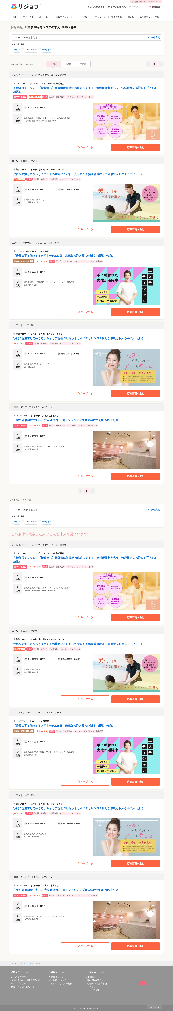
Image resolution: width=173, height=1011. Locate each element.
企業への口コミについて (23, 987)
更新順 (83, 64)
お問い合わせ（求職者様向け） (26, 980)
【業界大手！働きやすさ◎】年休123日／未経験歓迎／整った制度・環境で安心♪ (63, 255)
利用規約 (90, 977)
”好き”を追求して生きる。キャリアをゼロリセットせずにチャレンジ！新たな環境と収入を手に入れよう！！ (81, 338)
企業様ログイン (155, 2)
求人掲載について (138, 2)
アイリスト (28, 17)
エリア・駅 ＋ (31, 50)
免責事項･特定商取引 (96, 983)
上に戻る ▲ (154, 1007)
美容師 (14, 17)
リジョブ (14, 963)
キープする (85, 147)
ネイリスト (44, 17)
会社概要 (90, 987)
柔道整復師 (116, 17)
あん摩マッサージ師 (149, 17)
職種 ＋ (17, 50)
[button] (86, 105)
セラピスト (83, 17)
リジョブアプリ (18, 983)
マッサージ (100, 17)
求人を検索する (96, 6)
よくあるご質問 (18, 977)
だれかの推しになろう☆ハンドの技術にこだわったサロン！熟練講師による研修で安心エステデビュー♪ (77, 174)
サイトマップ (92, 990)
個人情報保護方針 (95, 980)
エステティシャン (64, 17)
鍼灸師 (131, 17)
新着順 (68, 64)
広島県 (30, 963)
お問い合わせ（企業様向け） (63, 983)
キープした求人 (117, 6)
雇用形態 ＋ (47, 50)
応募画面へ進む (135, 147)
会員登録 (154, 6)
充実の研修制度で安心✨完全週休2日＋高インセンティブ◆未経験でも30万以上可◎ (65, 420)
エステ (23, 963)
